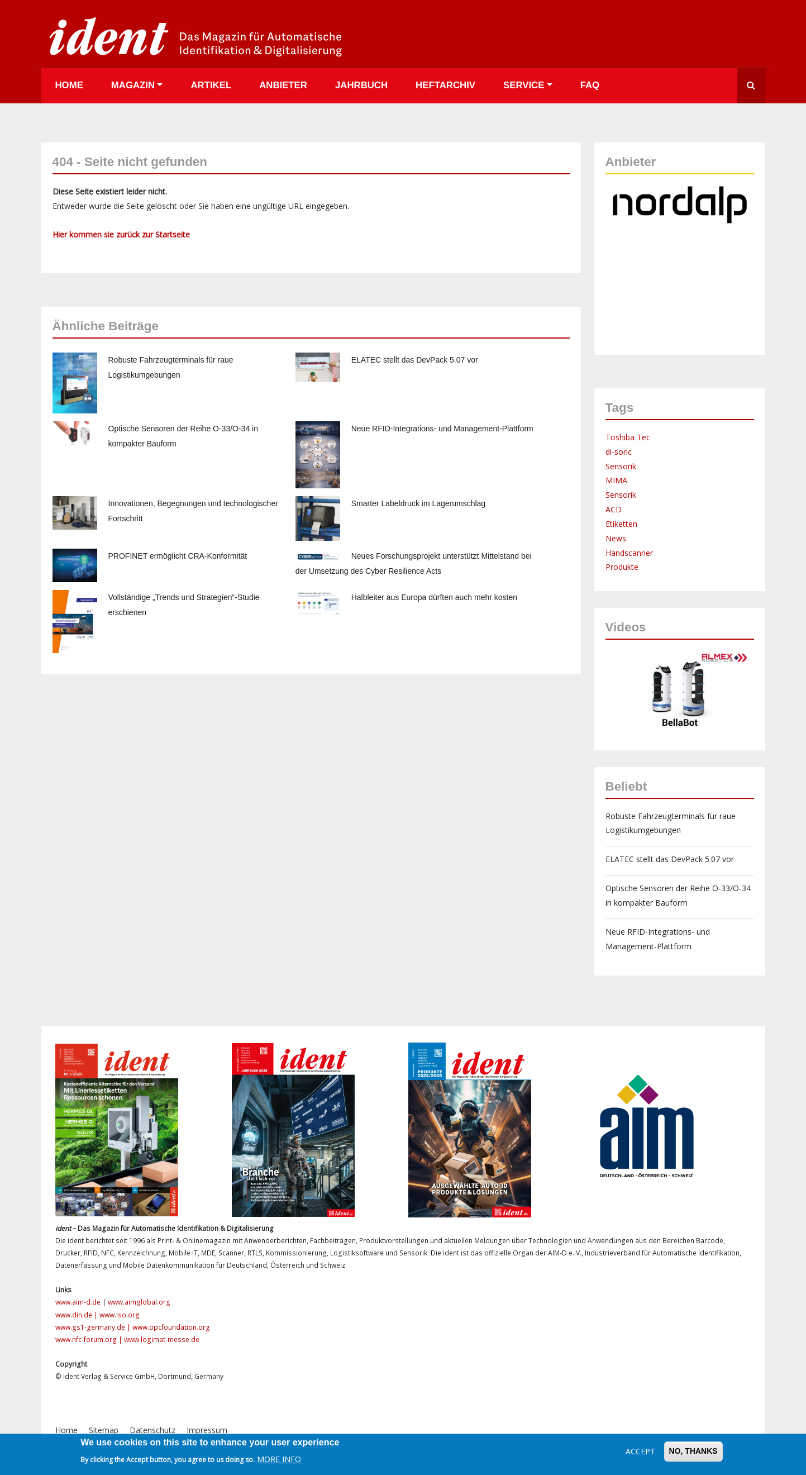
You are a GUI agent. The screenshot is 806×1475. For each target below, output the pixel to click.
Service (523, 85)
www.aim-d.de (78, 1302)
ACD (613, 509)
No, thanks (693, 1451)
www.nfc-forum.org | (89, 1339)
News (615, 538)
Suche (751, 85)
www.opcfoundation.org (171, 1327)
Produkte (621, 567)
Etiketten (621, 523)
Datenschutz (152, 1430)
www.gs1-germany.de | (93, 1327)
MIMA (616, 480)
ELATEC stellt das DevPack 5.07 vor (414, 359)
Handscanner (629, 553)
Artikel (210, 85)
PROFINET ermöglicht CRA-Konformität (177, 555)
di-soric (618, 451)
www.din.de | (77, 1315)
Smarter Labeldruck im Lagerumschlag (418, 503)
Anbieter (283, 85)
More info (279, 1459)
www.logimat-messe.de (161, 1339)
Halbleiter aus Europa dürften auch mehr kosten (434, 597)
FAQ (590, 85)
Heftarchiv (445, 85)
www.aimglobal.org (139, 1302)
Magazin (133, 85)
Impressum (207, 1430)
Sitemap (103, 1430)
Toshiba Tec (627, 437)
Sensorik (620, 466)
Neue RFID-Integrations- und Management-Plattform (442, 428)
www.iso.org (119, 1315)
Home (69, 85)
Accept (640, 1451)
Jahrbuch (361, 85)
